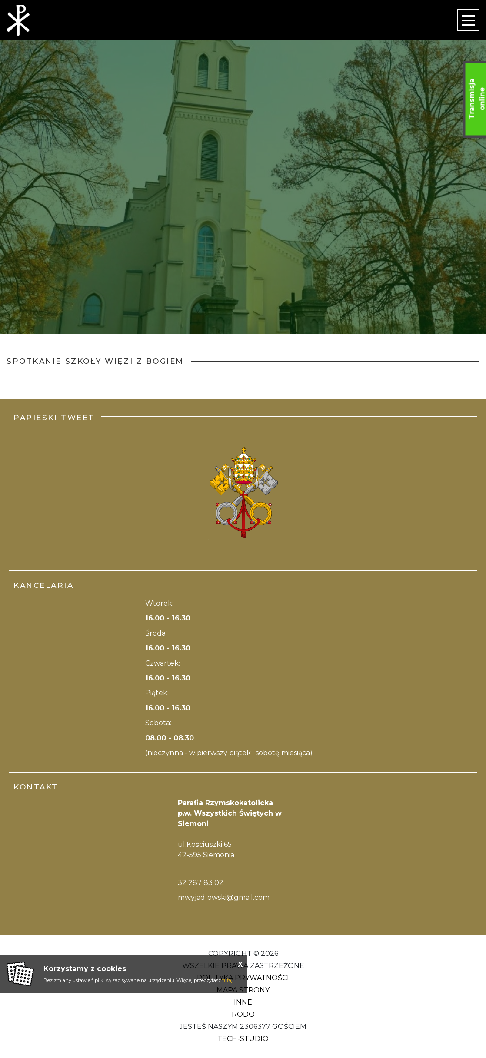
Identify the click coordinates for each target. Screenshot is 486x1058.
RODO (243, 1014)
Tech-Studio (243, 1039)
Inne (243, 1002)
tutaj (227, 980)
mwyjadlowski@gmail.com (224, 897)
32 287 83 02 (200, 883)
